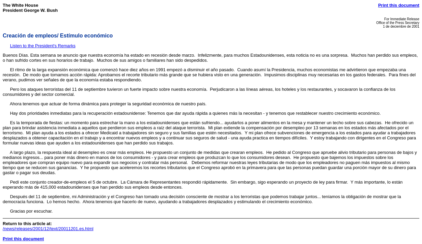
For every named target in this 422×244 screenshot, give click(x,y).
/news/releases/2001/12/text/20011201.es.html (48, 228)
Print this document (398, 5)
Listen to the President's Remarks (43, 45)
